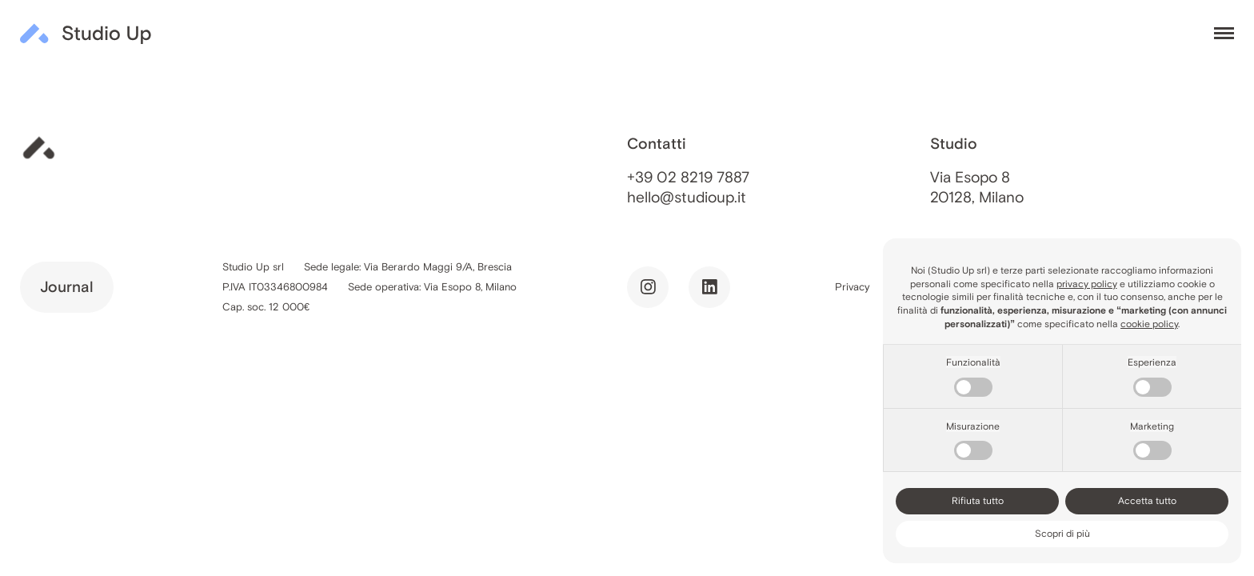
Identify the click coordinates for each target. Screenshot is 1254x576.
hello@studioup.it (686, 197)
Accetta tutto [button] (1147, 500)
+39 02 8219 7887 (688, 177)
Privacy (852, 287)
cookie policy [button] (1149, 324)
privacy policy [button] (1086, 284)
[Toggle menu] (1224, 33)
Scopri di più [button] (1062, 533)
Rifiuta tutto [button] (978, 500)
